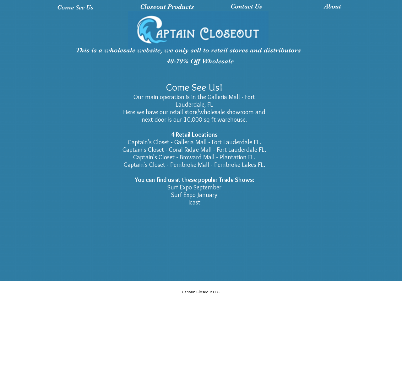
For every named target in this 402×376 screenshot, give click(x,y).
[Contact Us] (246, 6)
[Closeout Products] (166, 7)
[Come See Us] (75, 7)
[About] (332, 6)
